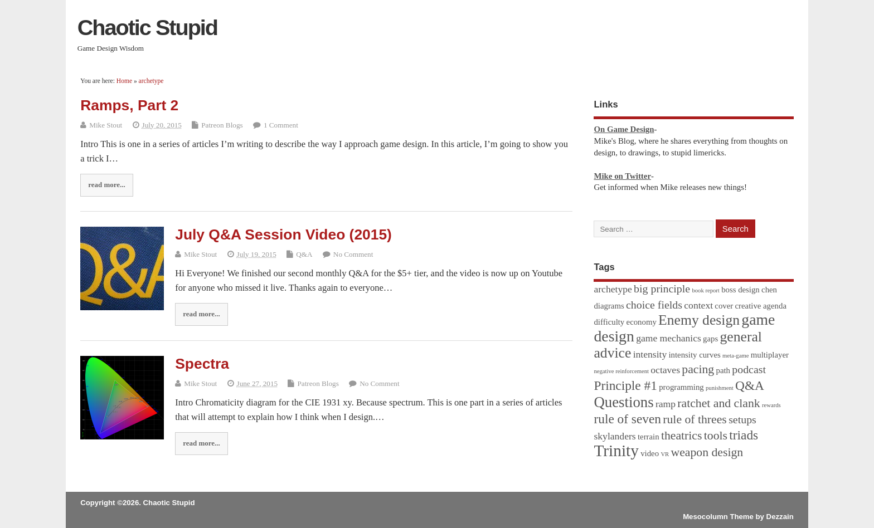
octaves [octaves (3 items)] (665, 369)
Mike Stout (105, 125)
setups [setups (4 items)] (742, 419)
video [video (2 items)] (649, 453)
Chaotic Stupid (147, 27)
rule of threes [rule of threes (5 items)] (695, 419)
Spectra (202, 363)
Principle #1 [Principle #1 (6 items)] (625, 385)
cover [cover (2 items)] (724, 305)
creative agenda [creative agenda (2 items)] (760, 305)
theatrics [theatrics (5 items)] (681, 435)
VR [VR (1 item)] (665, 454)
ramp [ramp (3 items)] (666, 403)
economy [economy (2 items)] (642, 321)
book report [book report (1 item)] (705, 290)
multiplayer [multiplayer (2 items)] (770, 354)
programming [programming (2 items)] (681, 387)
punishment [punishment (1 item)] (720, 388)
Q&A (304, 254)
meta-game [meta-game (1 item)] (735, 356)
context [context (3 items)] (698, 305)
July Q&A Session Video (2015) (283, 234)
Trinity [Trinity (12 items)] (616, 450)
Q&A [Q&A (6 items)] (749, 385)
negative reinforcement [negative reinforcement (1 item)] (621, 371)
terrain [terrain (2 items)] (648, 436)
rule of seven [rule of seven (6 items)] (627, 419)
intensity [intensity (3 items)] (650, 354)
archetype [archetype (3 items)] (613, 289)
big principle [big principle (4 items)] (662, 288)
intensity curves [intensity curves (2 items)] (694, 354)
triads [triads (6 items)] (743, 435)
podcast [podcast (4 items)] (749, 369)
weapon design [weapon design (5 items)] (707, 452)
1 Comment (281, 125)
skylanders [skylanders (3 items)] (614, 436)
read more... (106, 184)
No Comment (353, 254)
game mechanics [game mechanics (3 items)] (668, 338)
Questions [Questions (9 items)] (623, 402)
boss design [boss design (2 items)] (740, 289)
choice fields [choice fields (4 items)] (654, 305)
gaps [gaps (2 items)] (710, 338)
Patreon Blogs (221, 125)
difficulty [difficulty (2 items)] (609, 321)
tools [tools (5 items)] (715, 435)
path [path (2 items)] (723, 370)
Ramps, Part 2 (129, 105)
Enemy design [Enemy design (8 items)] (699, 320)
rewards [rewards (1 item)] (771, 405)
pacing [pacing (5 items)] (698, 369)
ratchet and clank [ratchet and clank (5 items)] (718, 403)
